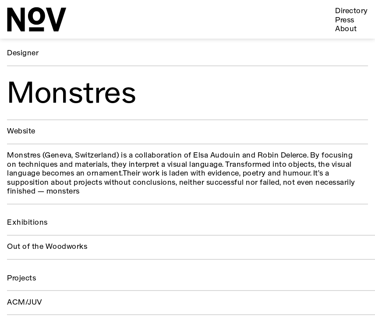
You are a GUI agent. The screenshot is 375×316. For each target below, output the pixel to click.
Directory (351, 11)
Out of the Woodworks (47, 247)
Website (21, 131)
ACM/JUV (24, 302)
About (346, 29)
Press (344, 20)
